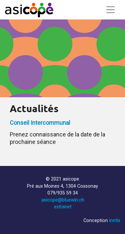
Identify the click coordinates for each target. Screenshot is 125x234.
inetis (114, 220)
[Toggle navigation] (110, 9)
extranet (62, 207)
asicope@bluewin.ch (62, 200)
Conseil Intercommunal (40, 122)
